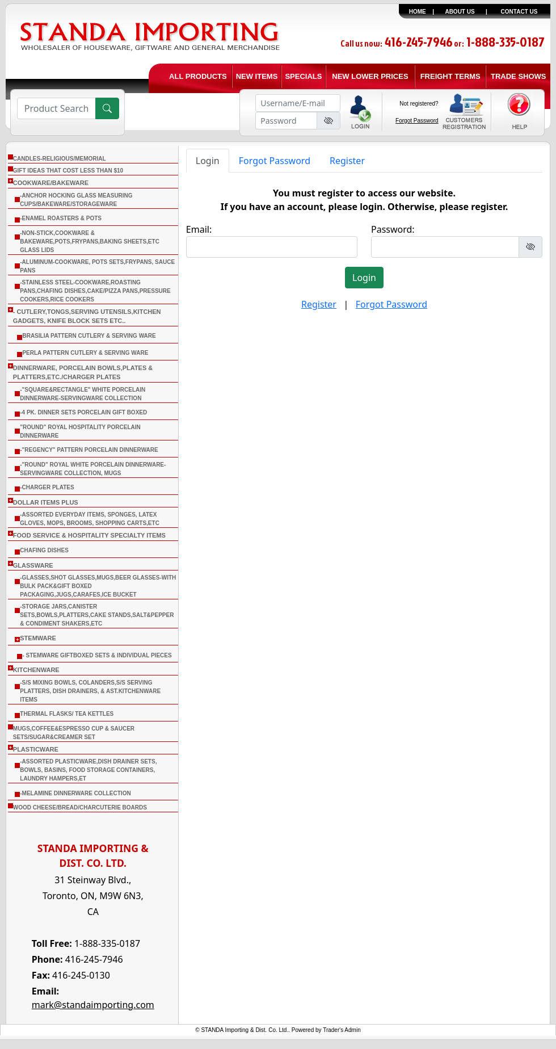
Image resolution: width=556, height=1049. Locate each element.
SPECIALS (303, 76)
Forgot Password (417, 121)
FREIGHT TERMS (450, 76)
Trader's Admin (342, 1030)
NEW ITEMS (257, 76)
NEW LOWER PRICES (370, 76)
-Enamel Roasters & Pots (61, 218)
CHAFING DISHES (44, 550)
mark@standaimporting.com (93, 1004)
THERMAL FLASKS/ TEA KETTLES (66, 714)
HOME (417, 12)
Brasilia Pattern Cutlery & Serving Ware (88, 336)
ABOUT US (459, 12)
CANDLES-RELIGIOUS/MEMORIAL (59, 159)
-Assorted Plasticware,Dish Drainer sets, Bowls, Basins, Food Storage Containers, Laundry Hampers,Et (88, 770)
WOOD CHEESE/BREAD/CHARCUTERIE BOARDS (80, 807)
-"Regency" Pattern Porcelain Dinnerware (89, 450)
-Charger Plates (47, 487)
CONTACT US (519, 12)
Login (208, 160)
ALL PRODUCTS (198, 76)
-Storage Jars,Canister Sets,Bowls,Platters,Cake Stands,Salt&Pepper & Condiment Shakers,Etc (97, 615)
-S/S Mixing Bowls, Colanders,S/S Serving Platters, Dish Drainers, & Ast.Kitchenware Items (90, 691)
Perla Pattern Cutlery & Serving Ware (85, 353)
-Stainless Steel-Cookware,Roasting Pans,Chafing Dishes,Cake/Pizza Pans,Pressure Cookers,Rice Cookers (95, 291)
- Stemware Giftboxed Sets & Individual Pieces (96, 655)
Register (347, 160)
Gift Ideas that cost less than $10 (68, 170)
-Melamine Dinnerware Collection (75, 793)
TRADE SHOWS (518, 76)
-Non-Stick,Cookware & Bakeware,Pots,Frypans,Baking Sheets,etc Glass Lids (89, 241)
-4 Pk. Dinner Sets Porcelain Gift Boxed (83, 412)
